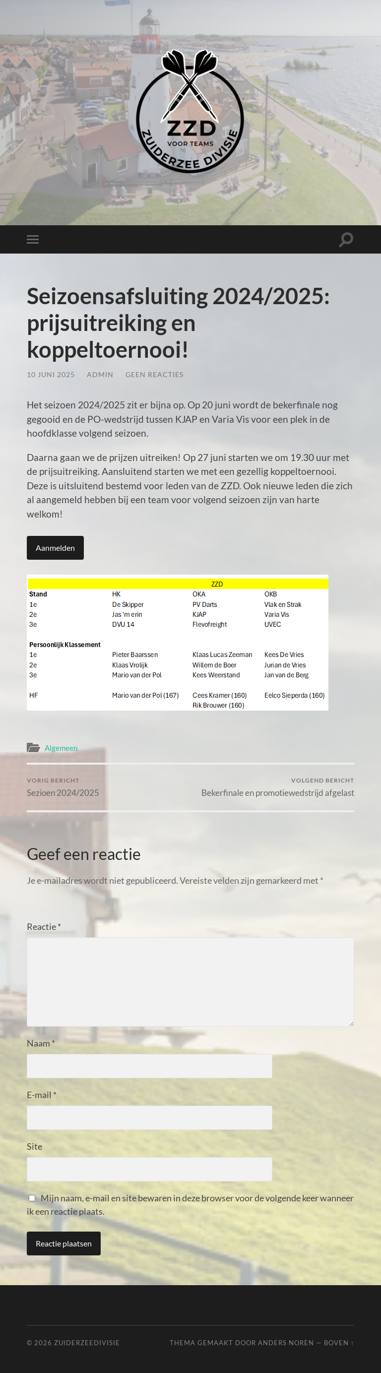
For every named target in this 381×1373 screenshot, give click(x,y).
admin (100, 374)
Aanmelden (55, 547)
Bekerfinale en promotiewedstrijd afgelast (277, 787)
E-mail (42, 1094)
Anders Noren (286, 1343)
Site (34, 1146)
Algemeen (61, 747)
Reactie (44, 926)
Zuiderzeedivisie (87, 1343)
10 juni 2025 (51, 374)
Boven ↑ (339, 1343)
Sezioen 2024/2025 (63, 787)
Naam (41, 1043)
